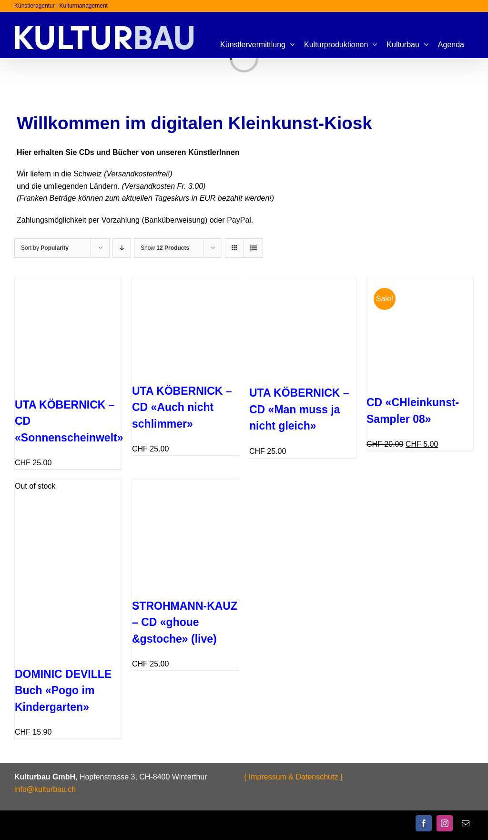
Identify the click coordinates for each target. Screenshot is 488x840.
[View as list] (253, 248)
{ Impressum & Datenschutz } (293, 777)
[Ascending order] (121, 248)
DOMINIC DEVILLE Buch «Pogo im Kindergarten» (63, 690)
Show (165, 248)
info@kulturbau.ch (45, 789)
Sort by (45, 248)
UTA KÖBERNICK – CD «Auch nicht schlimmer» (182, 407)
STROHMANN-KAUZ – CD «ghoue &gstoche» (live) (184, 622)
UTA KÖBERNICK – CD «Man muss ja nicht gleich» (299, 409)
